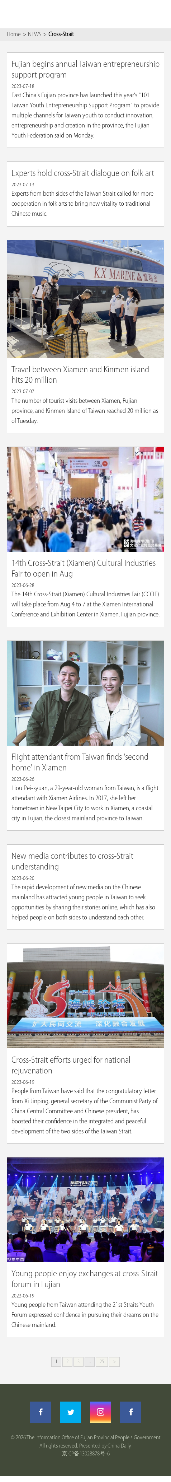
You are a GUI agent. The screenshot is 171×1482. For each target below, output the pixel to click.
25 (102, 1362)
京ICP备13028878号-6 (86, 1454)
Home (14, 35)
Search (140, 14)
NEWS (34, 35)
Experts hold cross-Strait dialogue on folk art (82, 173)
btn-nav (160, 14)
